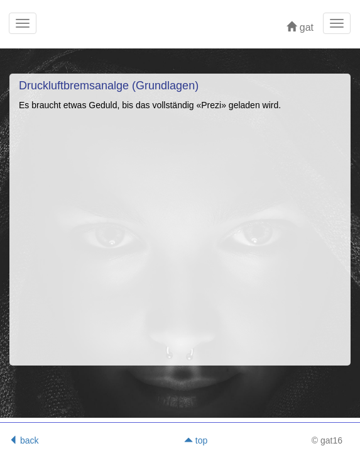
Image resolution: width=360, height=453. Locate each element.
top (195, 440)
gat (300, 27)
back (23, 440)
